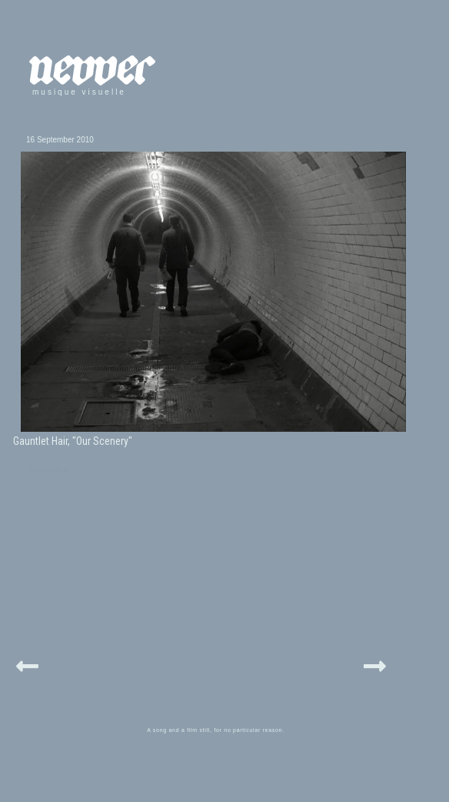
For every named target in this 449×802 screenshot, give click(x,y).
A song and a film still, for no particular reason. (215, 730)
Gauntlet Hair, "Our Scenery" (72, 441)
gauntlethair (50, 470)
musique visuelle (79, 92)
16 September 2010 (60, 139)
